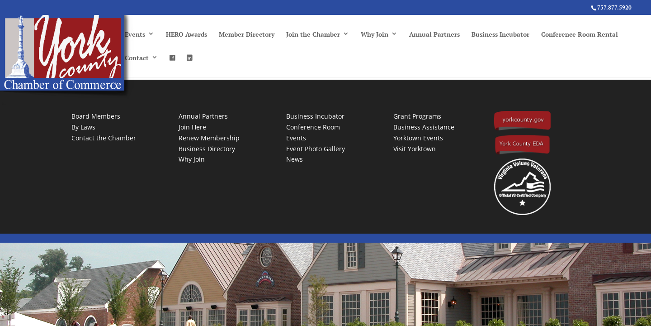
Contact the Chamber (103, 138)
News (294, 159)
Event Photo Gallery (315, 148)
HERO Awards (186, 34)
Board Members (95, 116)
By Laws (83, 127)
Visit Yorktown (414, 148)
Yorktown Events (418, 138)
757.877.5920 (614, 7)
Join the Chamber (313, 34)
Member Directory (246, 34)
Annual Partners (434, 34)
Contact (137, 57)
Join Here (192, 127)
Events (135, 34)
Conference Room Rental (579, 34)
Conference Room (313, 127)
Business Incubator (500, 34)
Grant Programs (417, 116)
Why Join (374, 34)
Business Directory (207, 148)
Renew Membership (209, 138)
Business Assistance (423, 127)
